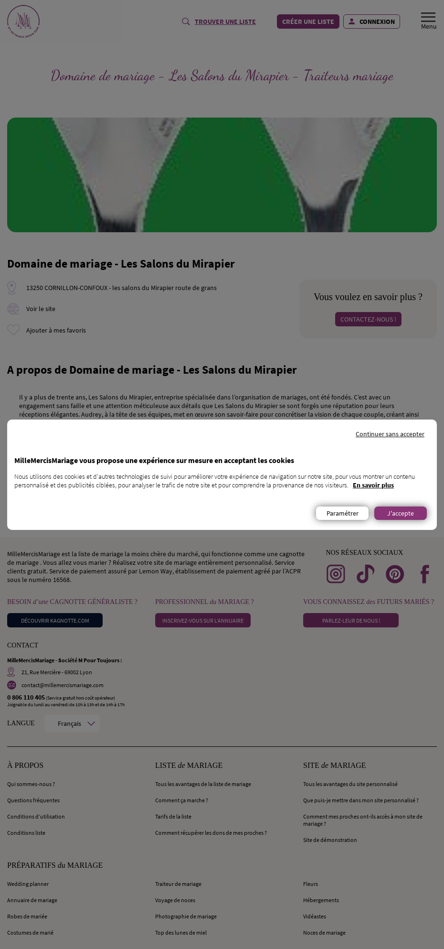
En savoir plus (373, 485)
